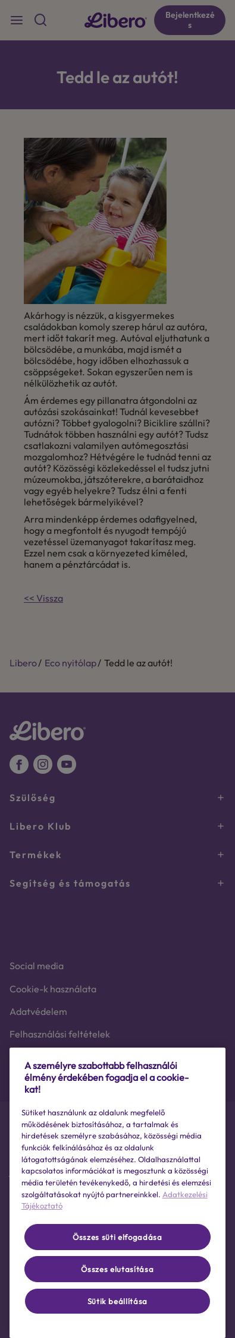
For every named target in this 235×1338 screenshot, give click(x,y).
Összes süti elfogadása (117, 1237)
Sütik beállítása (117, 1301)
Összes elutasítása (117, 1269)
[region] (117, 1193)
